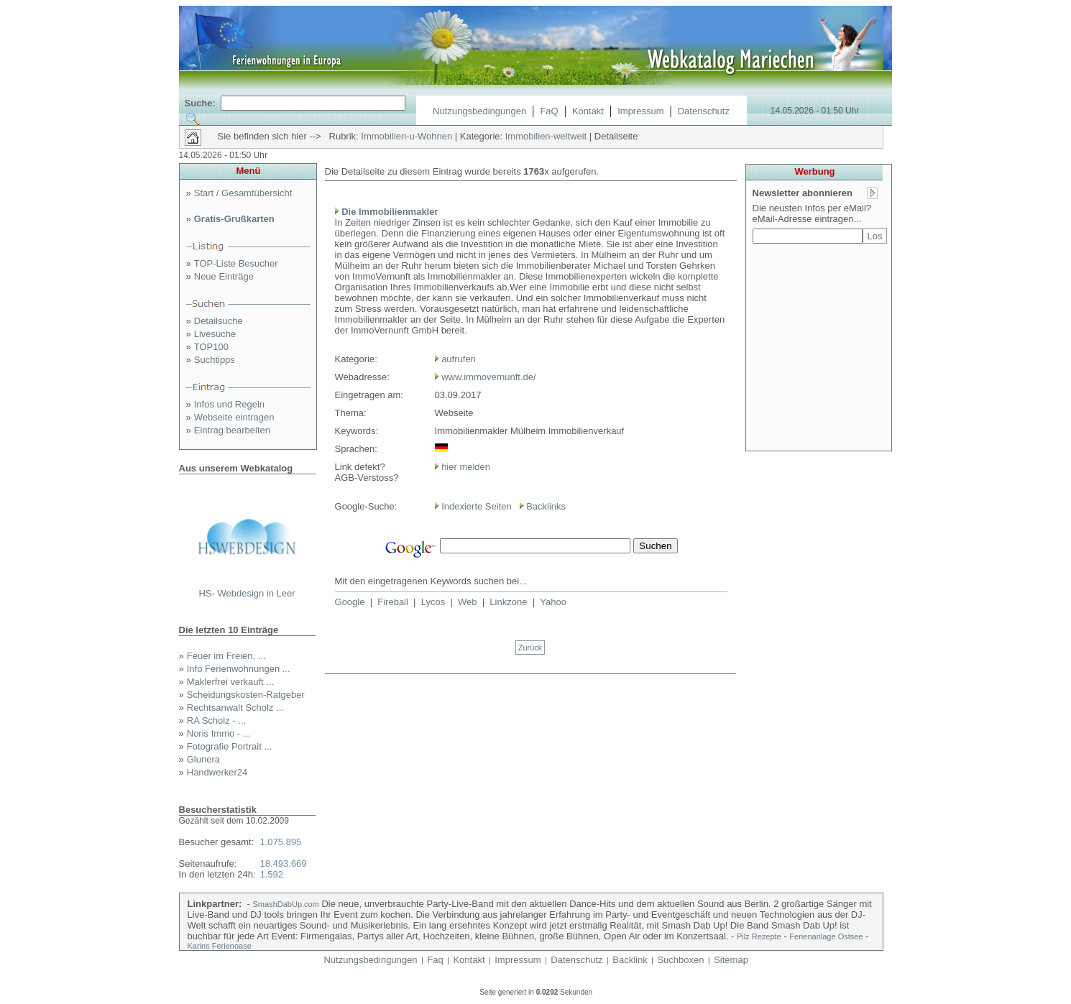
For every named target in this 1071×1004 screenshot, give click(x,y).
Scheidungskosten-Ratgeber (246, 694)
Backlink (629, 959)
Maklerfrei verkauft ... (230, 681)
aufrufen (458, 359)
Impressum (640, 111)
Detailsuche (218, 321)
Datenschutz (704, 111)
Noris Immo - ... (219, 733)
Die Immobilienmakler (389, 211)
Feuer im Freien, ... (226, 655)
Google (350, 602)
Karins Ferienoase (220, 945)
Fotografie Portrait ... (229, 746)
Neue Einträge (224, 276)
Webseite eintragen (234, 417)
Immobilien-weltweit (546, 136)
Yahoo (553, 602)
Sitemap (731, 959)
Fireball (392, 602)
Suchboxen (680, 959)
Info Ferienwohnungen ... (238, 668)
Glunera (203, 759)
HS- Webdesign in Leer (246, 593)
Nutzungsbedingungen (479, 111)
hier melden (465, 466)
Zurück (530, 647)
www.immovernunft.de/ (488, 377)
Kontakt (588, 111)
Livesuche (215, 333)
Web (467, 602)
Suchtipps (214, 359)
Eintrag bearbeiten (232, 430)
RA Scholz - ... (216, 720)
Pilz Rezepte (759, 936)
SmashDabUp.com (286, 904)
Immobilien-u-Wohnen (406, 136)
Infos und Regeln (229, 404)
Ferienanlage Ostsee (826, 936)
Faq (435, 959)
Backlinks (546, 506)
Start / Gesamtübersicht (243, 193)
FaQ (549, 111)
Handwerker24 (217, 772)
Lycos (433, 602)
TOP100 (211, 346)
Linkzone (508, 602)
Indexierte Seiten (476, 506)
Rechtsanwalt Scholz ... (235, 707)
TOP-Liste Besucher (236, 263)
